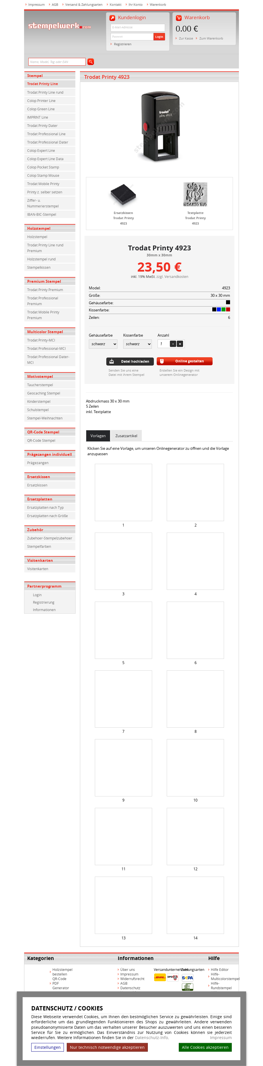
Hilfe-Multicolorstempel (225, 976)
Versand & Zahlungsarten (84, 4)
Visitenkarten (40, 560)
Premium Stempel (44, 281)
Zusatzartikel (126, 435)
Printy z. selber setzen (44, 192)
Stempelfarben (39, 546)
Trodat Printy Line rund (45, 92)
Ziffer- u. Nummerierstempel (43, 203)
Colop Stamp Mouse (43, 175)
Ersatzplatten (39, 499)
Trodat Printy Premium (45, 289)
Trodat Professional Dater (47, 142)
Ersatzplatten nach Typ (45, 507)
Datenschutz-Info (151, 1037)
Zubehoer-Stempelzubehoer (49, 538)
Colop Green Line (41, 109)
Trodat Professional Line (46, 133)
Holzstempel (38, 228)
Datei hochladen (135, 361)
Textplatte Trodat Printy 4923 (195, 218)
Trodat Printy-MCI (41, 340)
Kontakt (115, 4)
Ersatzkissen (38, 476)
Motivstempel (40, 376)
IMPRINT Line (37, 117)
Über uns (127, 969)
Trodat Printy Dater (42, 125)
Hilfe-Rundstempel (221, 985)
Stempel (35, 75)
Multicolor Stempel (45, 331)
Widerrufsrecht (132, 978)
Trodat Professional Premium (42, 301)
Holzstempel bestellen (62, 971)
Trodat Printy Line (42, 83)
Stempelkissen (38, 267)
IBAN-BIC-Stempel (41, 214)
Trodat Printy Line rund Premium (45, 248)
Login (159, 37)
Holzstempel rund (41, 259)
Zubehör (35, 529)
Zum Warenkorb (211, 38)
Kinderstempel (38, 401)
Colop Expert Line (41, 150)
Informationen (44, 609)
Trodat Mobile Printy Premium (43, 315)
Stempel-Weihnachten (44, 418)
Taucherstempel (40, 384)
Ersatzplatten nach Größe (47, 515)
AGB (55, 4)
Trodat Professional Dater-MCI (48, 359)
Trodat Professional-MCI (46, 348)
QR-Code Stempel (43, 432)
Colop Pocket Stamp (43, 167)
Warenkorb (158, 4)
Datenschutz (130, 987)
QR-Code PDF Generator (60, 983)
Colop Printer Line (41, 100)
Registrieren (123, 44)
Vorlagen (98, 435)
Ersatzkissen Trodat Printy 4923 (123, 218)
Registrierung (43, 602)
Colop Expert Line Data (45, 158)
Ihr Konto (136, 4)
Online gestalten (189, 361)
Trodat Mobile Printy (43, 183)
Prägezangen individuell (49, 454)
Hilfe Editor (220, 969)
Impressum (221, 1037)
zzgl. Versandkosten (172, 276)
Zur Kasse (186, 38)
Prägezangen (37, 462)
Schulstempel (38, 409)
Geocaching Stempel (43, 393)
